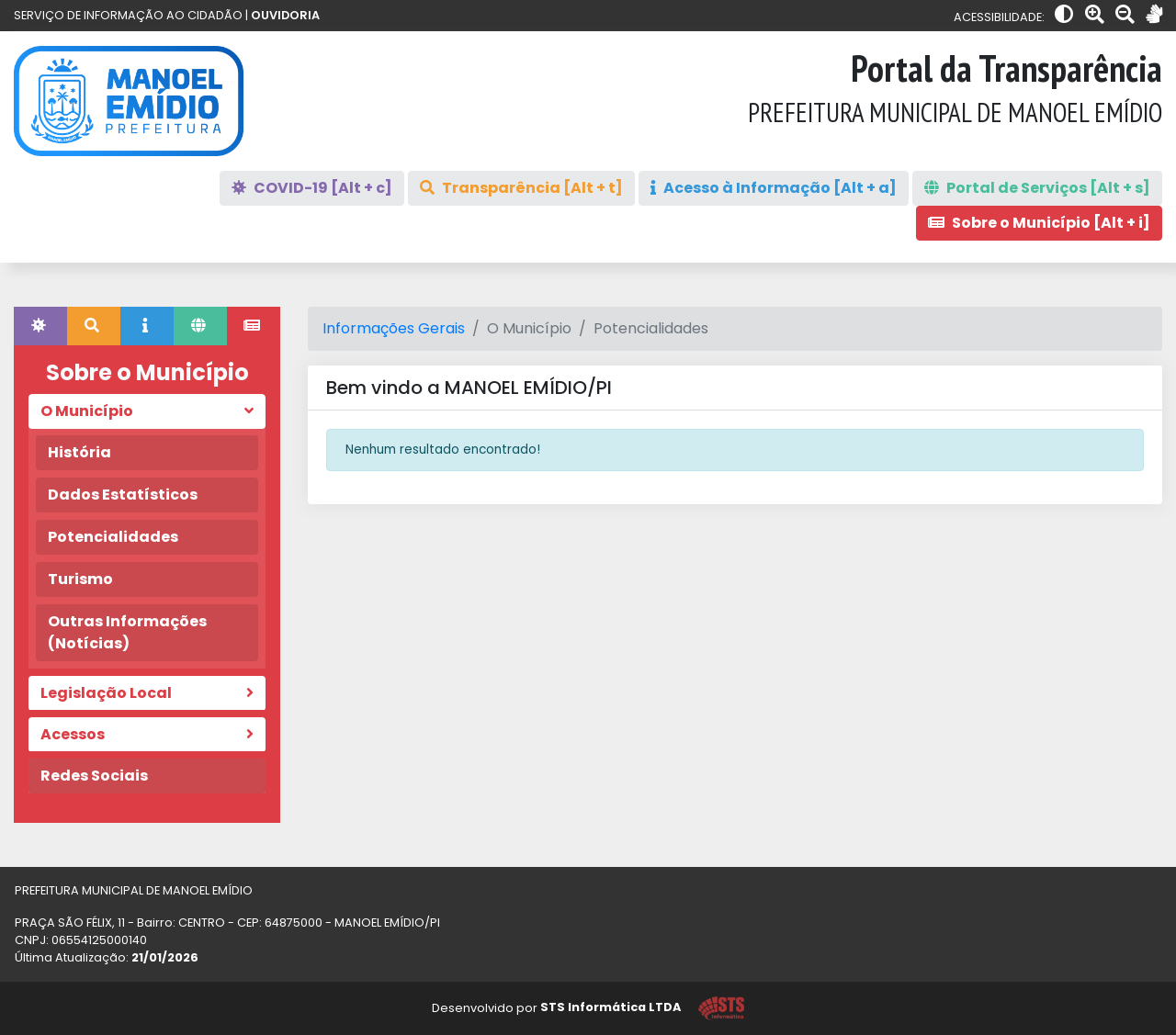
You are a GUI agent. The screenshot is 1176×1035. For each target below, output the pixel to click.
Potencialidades (113, 536)
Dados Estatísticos (123, 494)
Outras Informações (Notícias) (127, 632)
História (79, 452)
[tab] (40, 326)
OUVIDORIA (285, 15)
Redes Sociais (94, 775)
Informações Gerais (393, 328)
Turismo (80, 579)
